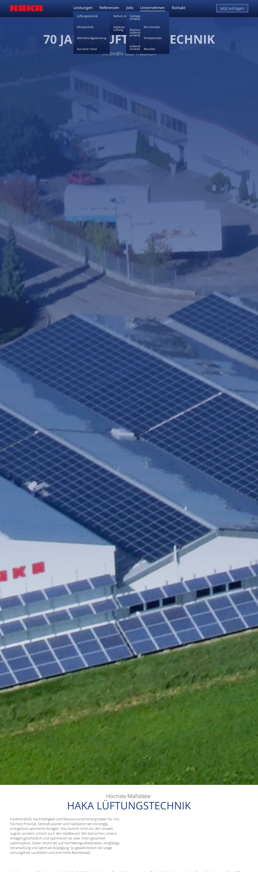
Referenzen (109, 8)
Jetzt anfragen (232, 8)
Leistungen (83, 8)
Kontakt (179, 8)
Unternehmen (152, 8)
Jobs (129, 8)
